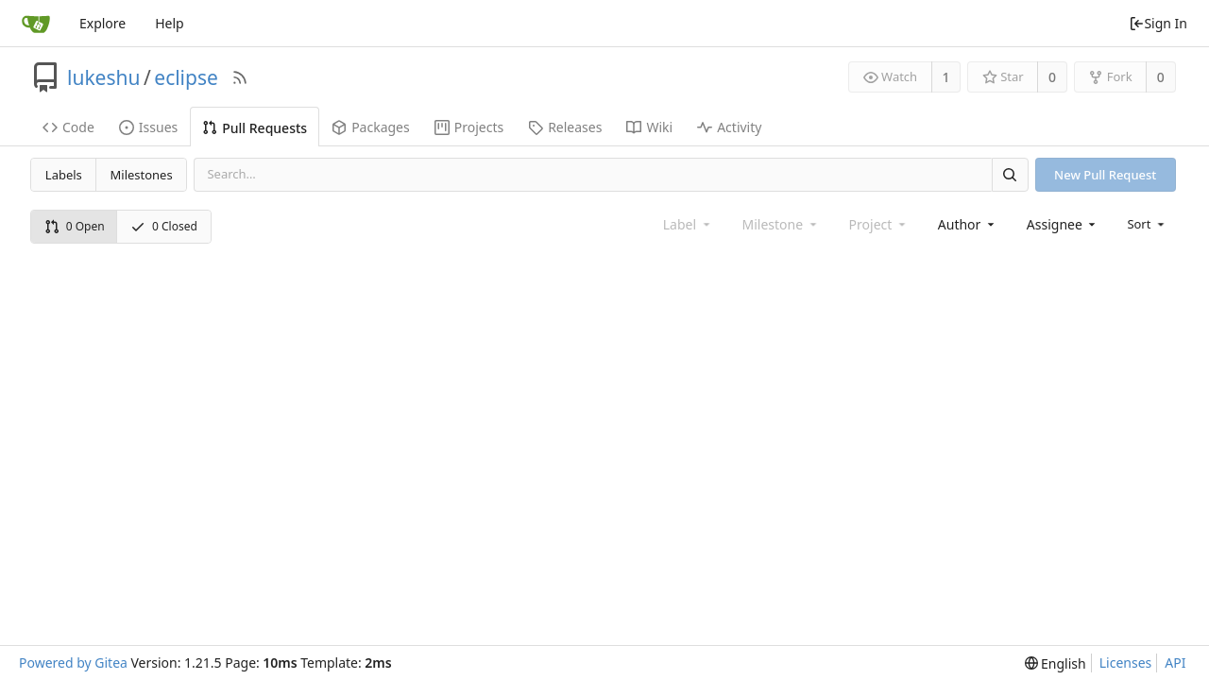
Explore (102, 23)
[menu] (1147, 224)
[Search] (1010, 174)
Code (68, 127)
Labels (63, 174)
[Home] (35, 24)
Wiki (649, 127)
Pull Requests (254, 128)
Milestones (142, 174)
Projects (468, 127)
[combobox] (968, 224)
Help (169, 23)
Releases (565, 127)
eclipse (186, 77)
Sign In (1158, 23)
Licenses (1125, 663)
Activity (729, 127)
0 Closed (163, 226)
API (1175, 663)
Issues (148, 127)
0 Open (74, 226)
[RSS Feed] (239, 77)
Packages (371, 127)
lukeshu (103, 77)
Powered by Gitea (73, 663)
